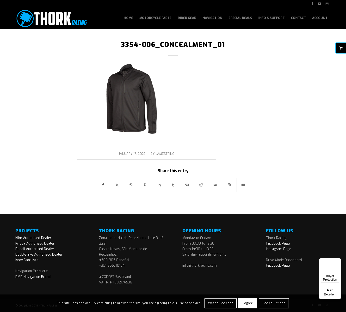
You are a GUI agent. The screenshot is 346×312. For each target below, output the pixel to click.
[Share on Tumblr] (173, 185)
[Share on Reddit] (201, 185)
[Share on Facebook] (103, 185)
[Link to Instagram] (327, 3)
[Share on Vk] (187, 185)
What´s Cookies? (220, 303)
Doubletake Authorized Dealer (38, 254)
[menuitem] (128, 18)
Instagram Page (278, 249)
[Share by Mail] (215, 185)
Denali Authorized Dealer (34, 249)
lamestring (164, 154)
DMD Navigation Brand (32, 277)
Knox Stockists (26, 260)
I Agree (247, 303)
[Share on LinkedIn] (159, 185)
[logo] (51, 18)
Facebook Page (278, 243)
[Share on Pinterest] (145, 185)
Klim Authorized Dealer (33, 238)
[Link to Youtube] (319, 3)
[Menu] (338, 261)
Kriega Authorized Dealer (35, 243)
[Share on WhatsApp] (131, 185)
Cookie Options (273, 303)
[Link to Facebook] (312, 3)
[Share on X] (117, 185)
